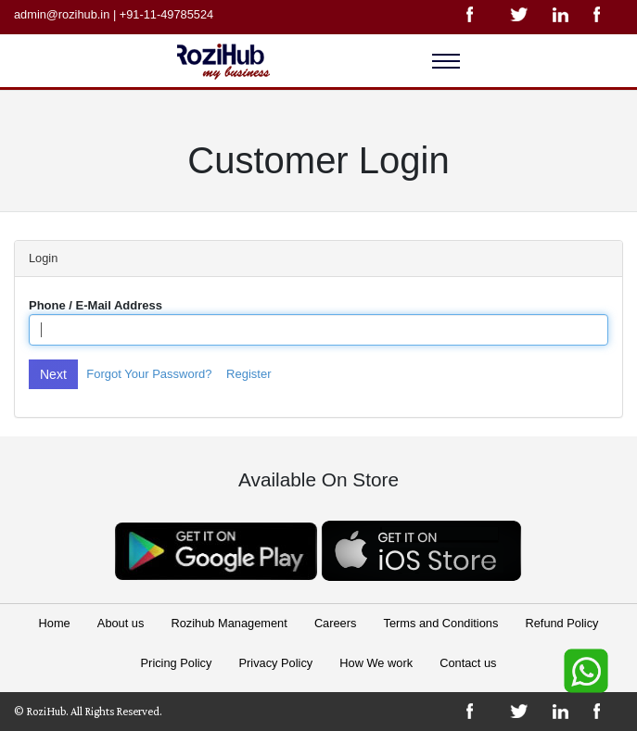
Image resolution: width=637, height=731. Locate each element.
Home (54, 623)
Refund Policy (561, 623)
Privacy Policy (276, 663)
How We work (376, 663)
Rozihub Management (229, 623)
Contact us (468, 663)
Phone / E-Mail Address (95, 305)
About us (121, 623)
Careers (335, 623)
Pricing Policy (176, 663)
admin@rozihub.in (61, 14)
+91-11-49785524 (166, 14)
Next (53, 374)
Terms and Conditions (441, 623)
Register (248, 374)
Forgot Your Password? (148, 374)
